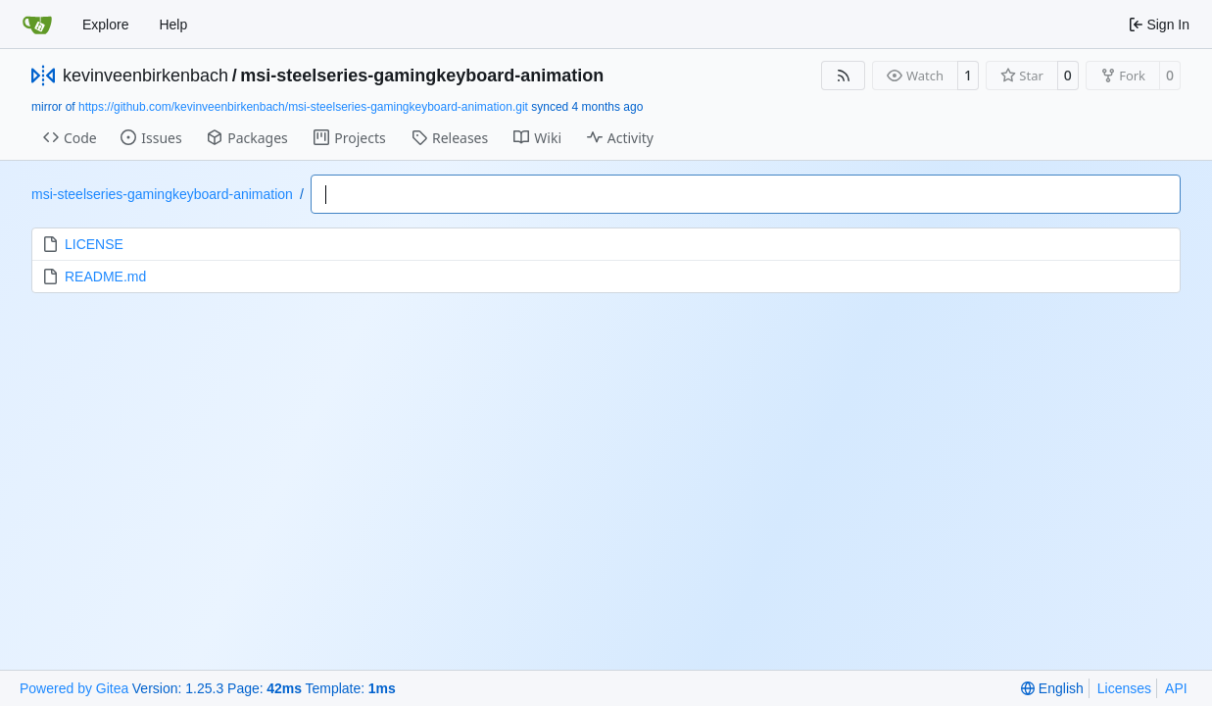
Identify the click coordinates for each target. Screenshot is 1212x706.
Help (173, 24)
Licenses (1124, 688)
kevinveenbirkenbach (145, 75)
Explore (105, 24)
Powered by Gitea (74, 688)
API (1176, 688)
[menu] (1052, 688)
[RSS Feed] (843, 75)
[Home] (37, 24)
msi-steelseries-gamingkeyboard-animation (422, 75)
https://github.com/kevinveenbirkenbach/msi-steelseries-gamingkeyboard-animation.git (303, 107)
